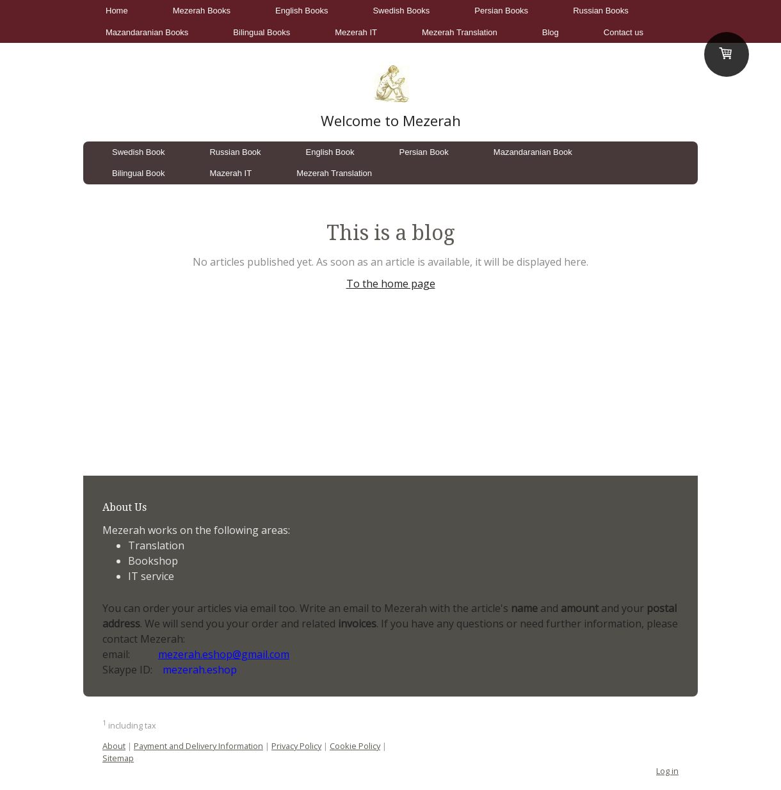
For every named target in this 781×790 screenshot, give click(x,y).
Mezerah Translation (459, 32)
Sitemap (118, 758)
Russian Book (235, 152)
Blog (550, 32)
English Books (301, 10)
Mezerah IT (356, 32)
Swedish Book (138, 152)
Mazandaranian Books (147, 32)
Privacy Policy (296, 746)
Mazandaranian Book (533, 152)
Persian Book (424, 152)
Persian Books (501, 10)
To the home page (390, 284)
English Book (330, 152)
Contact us (623, 32)
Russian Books (601, 10)
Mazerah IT (230, 173)
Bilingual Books (261, 32)
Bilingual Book (138, 173)
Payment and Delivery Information (198, 746)
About (113, 746)
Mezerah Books (201, 10)
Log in (667, 771)
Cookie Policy (355, 746)
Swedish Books (401, 10)
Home (117, 10)
